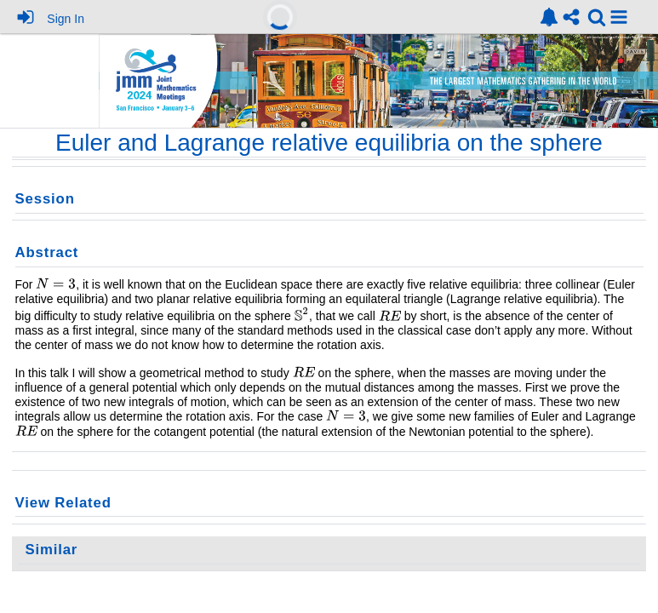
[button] (618, 17)
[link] (549, 17)
